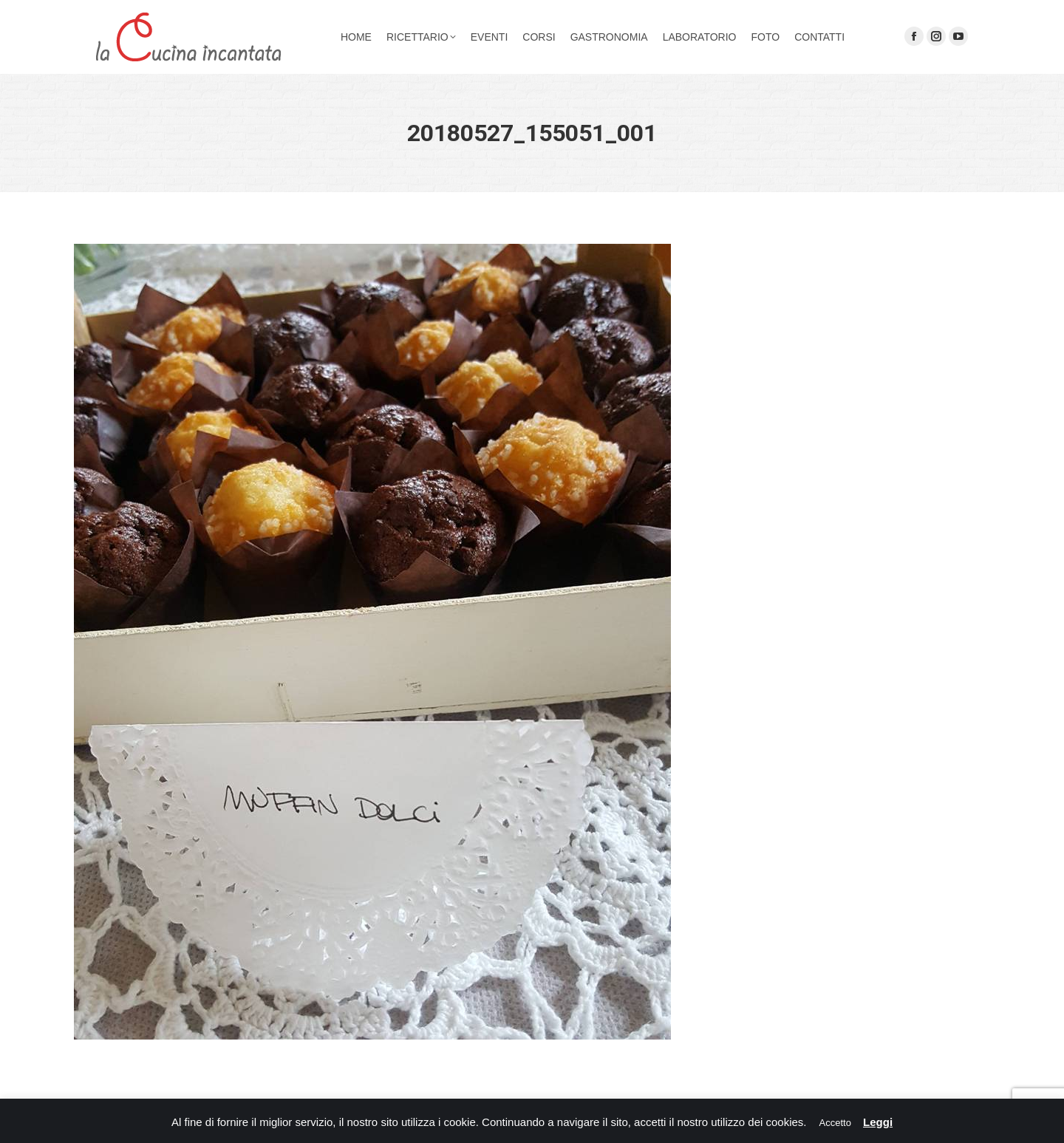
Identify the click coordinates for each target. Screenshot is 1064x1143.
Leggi (878, 1122)
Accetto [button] (835, 1122)
